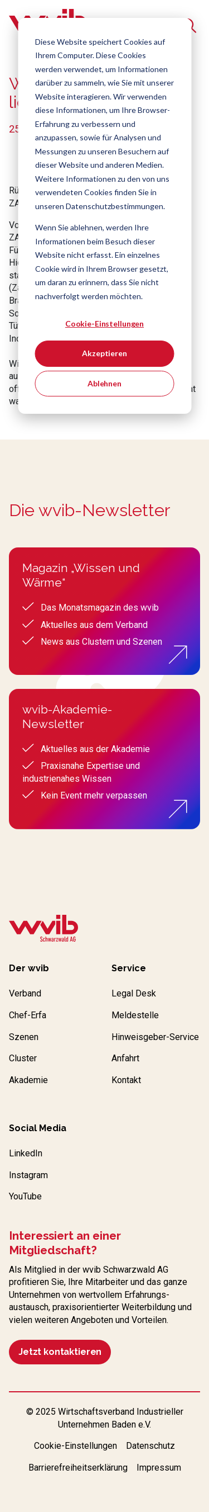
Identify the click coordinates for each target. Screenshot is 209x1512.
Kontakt (126, 1080)
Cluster (23, 1058)
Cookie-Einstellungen (104, 323)
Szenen (23, 1037)
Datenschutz (150, 1445)
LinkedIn (25, 1153)
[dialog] (104, 216)
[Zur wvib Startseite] (43, 930)
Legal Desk (133, 993)
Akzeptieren (104, 353)
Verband (25, 993)
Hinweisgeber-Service (155, 1037)
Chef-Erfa (27, 1015)
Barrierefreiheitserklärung (78, 1467)
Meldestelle (135, 1015)
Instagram (28, 1175)
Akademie (28, 1080)
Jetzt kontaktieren (59, 1351)
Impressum (159, 1467)
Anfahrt (125, 1058)
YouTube (25, 1196)
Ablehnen (104, 383)
